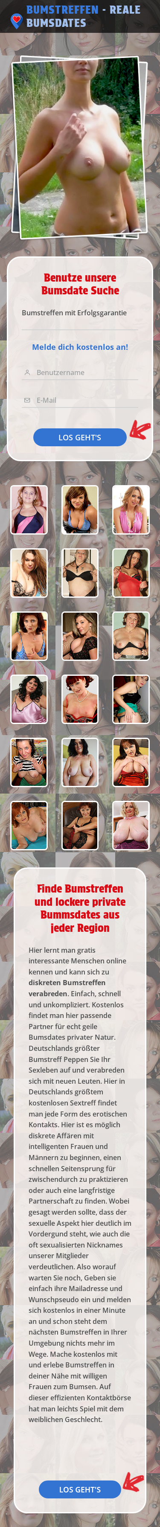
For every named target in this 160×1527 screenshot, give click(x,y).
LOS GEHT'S (79, 437)
